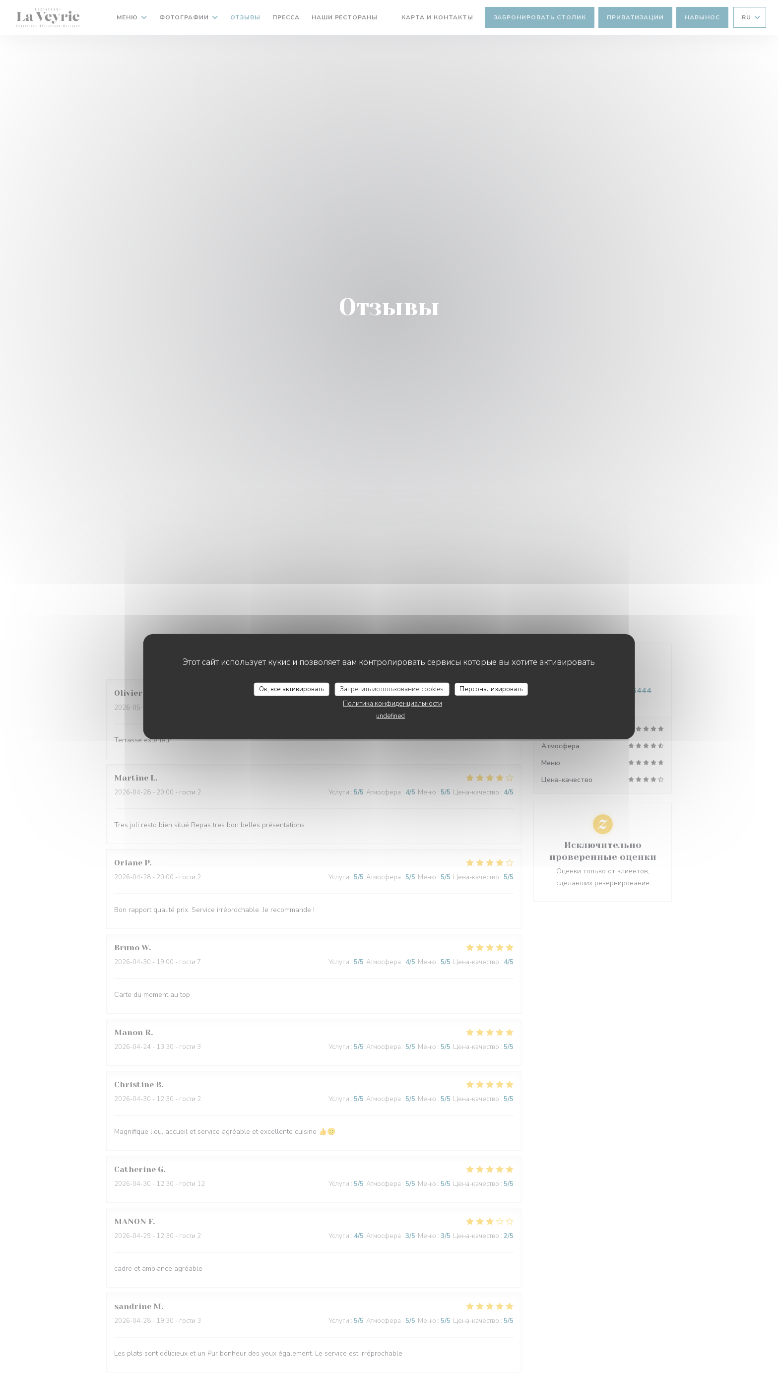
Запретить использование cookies (392, 688)
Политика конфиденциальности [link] (392, 703)
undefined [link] (390, 716)
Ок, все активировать (291, 688)
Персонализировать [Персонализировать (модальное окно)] (490, 688)
